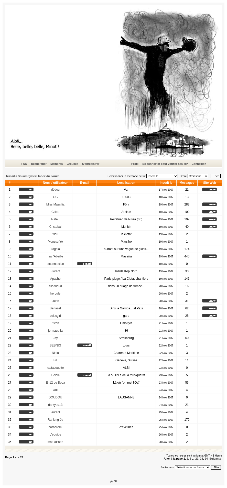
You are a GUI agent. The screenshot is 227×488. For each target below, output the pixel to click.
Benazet (55, 308)
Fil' (55, 360)
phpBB (113, 481)
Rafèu (55, 219)
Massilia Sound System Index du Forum (32, 176)
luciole (55, 375)
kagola (55, 249)
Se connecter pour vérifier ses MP (165, 163)
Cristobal (55, 227)
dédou (55, 189)
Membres (56, 163)
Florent (55, 271)
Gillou (55, 212)
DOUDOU (55, 397)
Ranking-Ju (55, 419)
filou (55, 234)
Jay (55, 338)
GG (55, 197)
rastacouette (55, 368)
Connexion (199, 163)
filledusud (55, 286)
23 (201, 458)
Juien (55, 301)
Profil (134, 163)
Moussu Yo (55, 241)
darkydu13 (55, 405)
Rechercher (39, 163)
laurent (55, 412)
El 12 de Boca (55, 382)
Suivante (215, 458)
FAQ (24, 163)
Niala (55, 353)
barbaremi (55, 427)
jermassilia (55, 330)
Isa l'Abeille (55, 256)
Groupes (72, 163)
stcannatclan (55, 264)
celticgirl (55, 316)
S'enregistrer (90, 163)
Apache (55, 278)
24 (206, 458)
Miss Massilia (55, 204)
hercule (55, 293)
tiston (55, 323)
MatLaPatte (55, 442)
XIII (55, 390)
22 (196, 458)
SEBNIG (55, 345)
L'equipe (55, 434)
